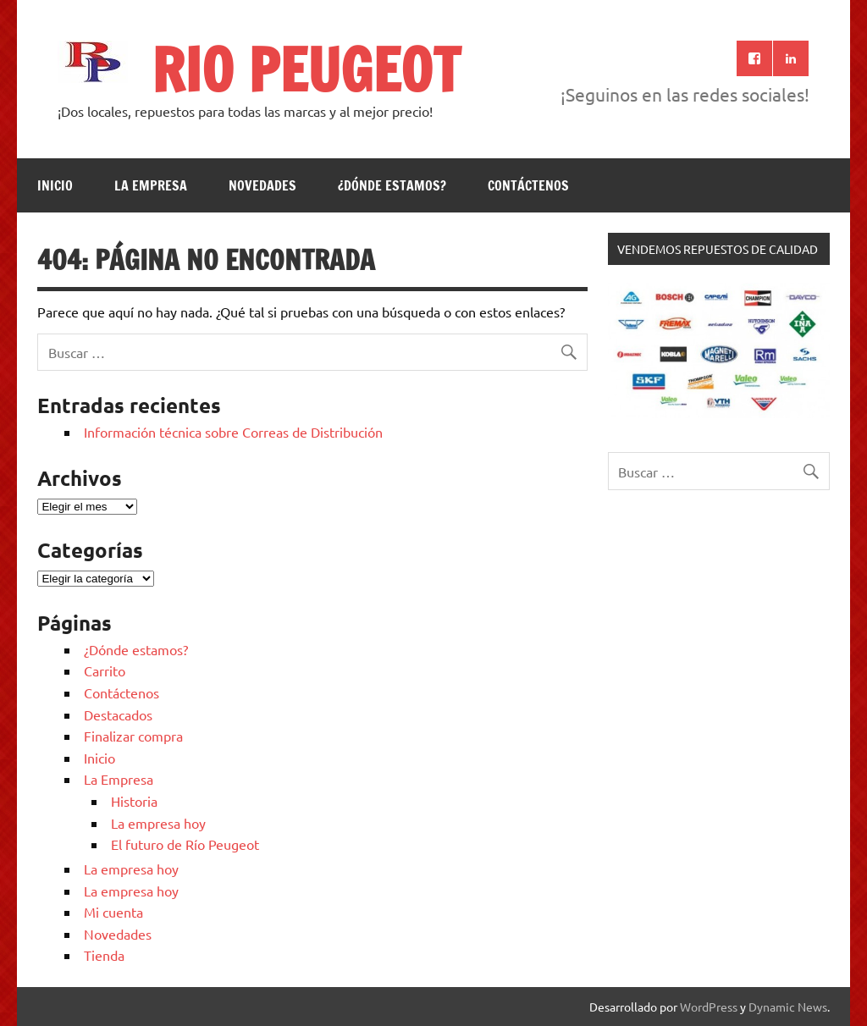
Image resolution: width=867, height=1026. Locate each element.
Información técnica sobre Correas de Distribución (233, 431)
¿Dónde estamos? (392, 185)
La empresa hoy (158, 822)
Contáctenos (528, 185)
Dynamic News (787, 1006)
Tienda (104, 954)
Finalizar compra (133, 735)
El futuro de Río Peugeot (185, 844)
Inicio (55, 185)
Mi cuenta (113, 911)
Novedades (262, 185)
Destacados (118, 714)
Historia (134, 800)
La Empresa (150, 185)
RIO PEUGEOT (306, 69)
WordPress (708, 1006)
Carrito (104, 670)
